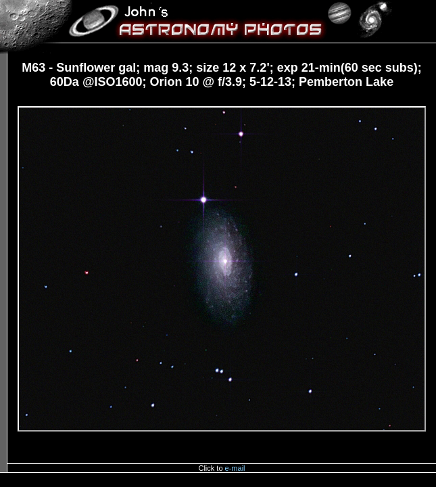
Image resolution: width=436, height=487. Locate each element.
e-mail (235, 468)
